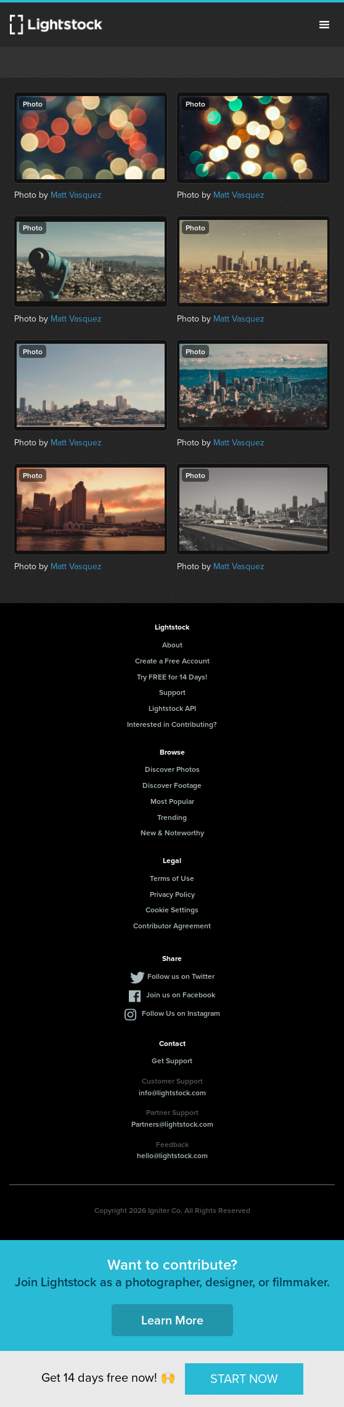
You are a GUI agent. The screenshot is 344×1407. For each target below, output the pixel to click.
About (172, 644)
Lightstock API (172, 708)
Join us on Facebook (180, 994)
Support (172, 692)
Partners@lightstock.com (172, 1124)
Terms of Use (172, 878)
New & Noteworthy (172, 832)
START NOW (244, 1378)
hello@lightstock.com (172, 1155)
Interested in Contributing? (172, 724)
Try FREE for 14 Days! (172, 676)
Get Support (172, 1060)
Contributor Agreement (172, 925)
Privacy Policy (172, 894)
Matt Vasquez (76, 195)
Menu (324, 24)
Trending (172, 817)
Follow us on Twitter (181, 976)
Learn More (172, 1320)
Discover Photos (172, 769)
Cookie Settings (172, 909)
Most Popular (172, 801)
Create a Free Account (172, 660)
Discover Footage (172, 785)
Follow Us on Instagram (181, 1013)
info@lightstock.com (172, 1092)
